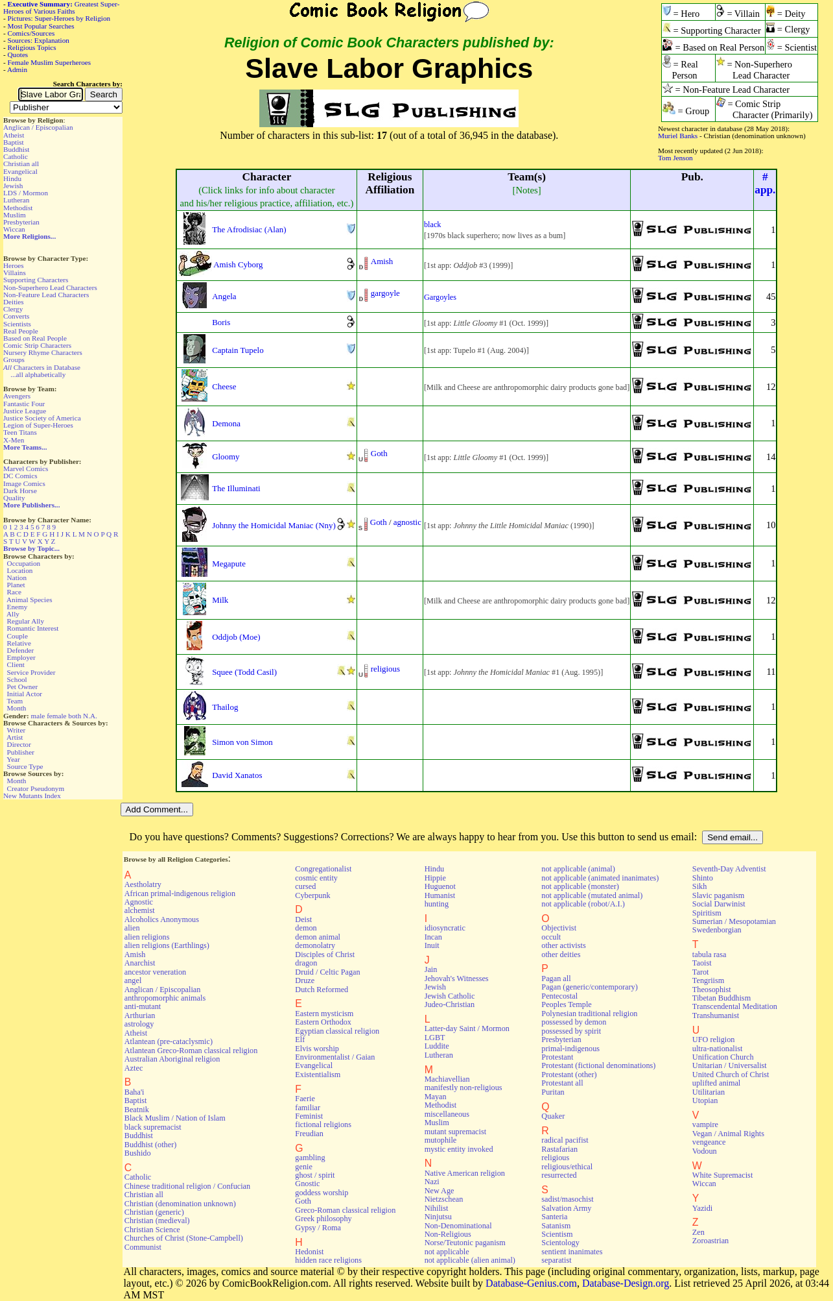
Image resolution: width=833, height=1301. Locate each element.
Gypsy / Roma (318, 1227)
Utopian (705, 1100)
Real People (20, 331)
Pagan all (555, 978)
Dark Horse (20, 490)
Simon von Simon (242, 742)
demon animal (317, 937)
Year (13, 759)
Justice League (24, 411)
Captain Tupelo (238, 350)
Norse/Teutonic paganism (465, 1242)
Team (14, 701)
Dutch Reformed (321, 989)
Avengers (16, 396)
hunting (437, 903)
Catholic (15, 156)
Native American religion (465, 1173)
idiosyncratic (445, 927)
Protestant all (562, 1083)
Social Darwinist (718, 903)
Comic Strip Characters (37, 345)
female (56, 716)
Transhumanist (715, 1015)
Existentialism (317, 1074)
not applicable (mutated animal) (591, 895)
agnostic (407, 522)
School (17, 679)
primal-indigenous (570, 1048)
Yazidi (702, 1208)
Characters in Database (41, 367)
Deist (303, 919)
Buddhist (16, 149)
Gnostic (307, 1183)
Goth (379, 453)
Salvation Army (566, 1208)
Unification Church (723, 1057)
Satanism (555, 1225)
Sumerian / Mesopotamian (734, 921)
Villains (14, 272)
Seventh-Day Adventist (729, 868)
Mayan (436, 1096)
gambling (310, 1157)
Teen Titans (20, 432)
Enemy (17, 607)
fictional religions (323, 1124)
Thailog (225, 707)
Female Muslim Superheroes (49, 62)
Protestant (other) (568, 1074)
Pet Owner (22, 686)
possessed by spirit (571, 1031)
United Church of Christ (730, 1074)
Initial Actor (24, 694)
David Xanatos (237, 775)
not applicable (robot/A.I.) (582, 903)
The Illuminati (236, 488)
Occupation (24, 563)
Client (16, 664)
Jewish (13, 185)
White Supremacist (722, 1175)
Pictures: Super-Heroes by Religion (59, 18)
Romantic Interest (33, 628)
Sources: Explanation (38, 40)
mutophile (441, 1140)
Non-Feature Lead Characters (46, 294)
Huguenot (440, 886)
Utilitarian (708, 1092)
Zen (698, 1232)
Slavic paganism (718, 895)
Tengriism (708, 980)
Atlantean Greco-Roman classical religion (191, 1050)
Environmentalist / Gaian (335, 1057)
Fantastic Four (24, 403)
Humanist (440, 895)
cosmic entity (316, 877)
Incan (433, 937)
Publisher (20, 752)
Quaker (553, 1116)
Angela (224, 296)
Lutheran (16, 200)
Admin (17, 69)
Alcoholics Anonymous (161, 919)
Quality (14, 498)
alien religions (147, 937)
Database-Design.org (625, 1283)
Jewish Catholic (450, 996)
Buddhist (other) (150, 1144)
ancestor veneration (155, 972)
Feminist (309, 1116)
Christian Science (152, 1229)
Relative (19, 643)
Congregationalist (323, 868)
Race (14, 592)
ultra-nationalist (717, 1048)
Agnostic (138, 901)
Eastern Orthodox (323, 1022)
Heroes (13, 265)
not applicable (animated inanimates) (600, 877)
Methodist (17, 208)
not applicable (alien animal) (470, 1260)
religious (385, 669)
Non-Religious (448, 1234)
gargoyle (385, 293)
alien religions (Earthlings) (166, 945)
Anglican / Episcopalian (38, 127)
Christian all (21, 163)
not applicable (447, 1251)
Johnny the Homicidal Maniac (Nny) (274, 525)
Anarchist (140, 962)
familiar (307, 1107)
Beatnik (136, 1109)
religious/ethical (566, 1166)
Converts (16, 316)
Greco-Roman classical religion (345, 1210)
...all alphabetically (37, 374)
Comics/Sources (31, 33)
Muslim (14, 215)
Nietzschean (444, 1199)
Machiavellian (447, 1079)
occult (551, 937)
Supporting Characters (35, 280)
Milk (220, 600)
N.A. (90, 716)
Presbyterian (21, 222)
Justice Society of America (42, 418)
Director (19, 744)
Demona (226, 423)
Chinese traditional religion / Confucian (187, 1186)
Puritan (552, 1092)
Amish (382, 261)
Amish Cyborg (238, 264)
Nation (17, 577)
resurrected (558, 1175)
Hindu (12, 178)
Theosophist (711, 989)
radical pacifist (564, 1140)
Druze (304, 980)
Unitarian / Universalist (729, 1065)
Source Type (25, 766)
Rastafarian (559, 1149)
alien (132, 927)
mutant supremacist (455, 1131)
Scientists (17, 324)
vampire (705, 1124)
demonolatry (315, 945)
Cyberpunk (312, 895)
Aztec (133, 1068)
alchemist (139, 910)
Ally (12, 614)
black (432, 224)
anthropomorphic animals (164, 998)
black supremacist (153, 1127)
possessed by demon (573, 1022)
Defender (20, 650)
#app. (765, 183)
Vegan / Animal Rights (728, 1133)
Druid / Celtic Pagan (327, 972)
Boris (221, 322)
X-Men (13, 440)
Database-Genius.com (531, 1283)
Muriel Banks (678, 136)
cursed (305, 886)
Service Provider (31, 672)
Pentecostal (559, 996)
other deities (560, 954)
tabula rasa (709, 954)
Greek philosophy (323, 1218)
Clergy (13, 309)
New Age (439, 1190)
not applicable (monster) (580, 886)
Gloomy (225, 456)
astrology (139, 1023)
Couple (17, 636)
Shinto (702, 877)
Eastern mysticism (324, 1013)
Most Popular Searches (41, 26)
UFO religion (713, 1039)
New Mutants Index (32, 795)
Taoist (702, 962)
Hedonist (309, 1251)
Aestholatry (142, 884)
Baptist (13, 142)
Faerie (305, 1098)
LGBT (435, 1037)
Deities (13, 302)
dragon (306, 962)
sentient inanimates (571, 1251)
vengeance (709, 1142)
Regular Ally (25, 621)
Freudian (309, 1133)
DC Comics (20, 476)
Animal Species (29, 599)
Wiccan (14, 229)
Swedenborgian (717, 929)
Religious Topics (32, 47)
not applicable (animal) (578, 868)
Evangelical (20, 171)
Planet (16, 585)
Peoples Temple (566, 1004)
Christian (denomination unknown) (180, 1203)
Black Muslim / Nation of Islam (175, 1118)
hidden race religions (328, 1260)
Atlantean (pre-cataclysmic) (168, 1041)
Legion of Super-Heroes (38, 425)
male (38, 716)
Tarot (700, 972)
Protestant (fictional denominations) (598, 1065)
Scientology (560, 1242)
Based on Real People (35, 338)
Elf (300, 1039)
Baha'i (134, 1092)
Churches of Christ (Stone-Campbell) (183, 1238)
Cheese (224, 386)
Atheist (13, 135)
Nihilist (437, 1208)
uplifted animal (716, 1083)
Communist (142, 1247)
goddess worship (321, 1192)
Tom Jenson (675, 158)
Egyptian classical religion (337, 1031)
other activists (563, 945)
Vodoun (704, 1151)
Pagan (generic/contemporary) (589, 986)
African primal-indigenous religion (179, 893)
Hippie (435, 877)
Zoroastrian (710, 1240)
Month (17, 708)
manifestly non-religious (463, 1087)
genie (303, 1166)
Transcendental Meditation (734, 1006)
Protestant (557, 1057)
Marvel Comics (25, 468)
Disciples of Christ (325, 954)
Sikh (699, 886)
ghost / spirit (314, 1175)
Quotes (18, 54)
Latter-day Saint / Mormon (467, 1028)
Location (20, 570)
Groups (14, 359)
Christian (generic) (154, 1212)
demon (305, 927)
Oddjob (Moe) (236, 637)
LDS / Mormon (25, 193)
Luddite (437, 1046)
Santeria (554, 1216)
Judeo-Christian (450, 1004)
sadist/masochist (567, 1199)
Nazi (432, 1181)
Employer (21, 657)
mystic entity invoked (459, 1149)
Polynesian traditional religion (589, 1013)
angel (133, 980)
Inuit (432, 945)
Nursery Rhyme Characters (42, 352)
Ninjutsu (438, 1216)
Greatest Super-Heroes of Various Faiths (61, 7)
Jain (431, 969)
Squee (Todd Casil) (244, 672)
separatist (556, 1260)
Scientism (556, 1234)
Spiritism (707, 913)
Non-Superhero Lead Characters (50, 287)
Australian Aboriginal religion (172, 1059)
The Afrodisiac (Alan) (249, 229)
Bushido (137, 1153)
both (74, 716)
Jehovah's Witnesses (457, 978)
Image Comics (24, 483)
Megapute (229, 563)
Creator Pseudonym (36, 788)
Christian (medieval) (157, 1220)
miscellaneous (447, 1114)
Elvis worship (317, 1048)
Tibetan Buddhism (721, 998)
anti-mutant (142, 1006)
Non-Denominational (458, 1225)
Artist (14, 737)
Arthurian (140, 1015)
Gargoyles (440, 297)
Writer (15, 730)
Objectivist (558, 927)
